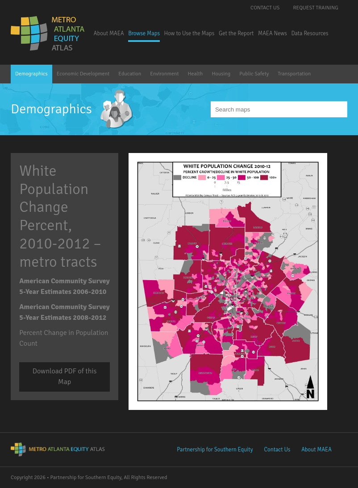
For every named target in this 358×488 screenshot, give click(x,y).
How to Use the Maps (189, 33)
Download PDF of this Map (65, 376)
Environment (164, 73)
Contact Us (264, 7)
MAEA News (272, 33)
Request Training (315, 7)
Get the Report (236, 33)
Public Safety (254, 73)
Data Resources (309, 33)
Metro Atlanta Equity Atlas (48, 33)
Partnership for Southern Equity (215, 449)
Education (129, 73)
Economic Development (83, 73)
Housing (221, 73)
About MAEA (109, 33)
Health (195, 73)
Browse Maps (144, 33)
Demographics (31, 73)
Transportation (294, 73)
